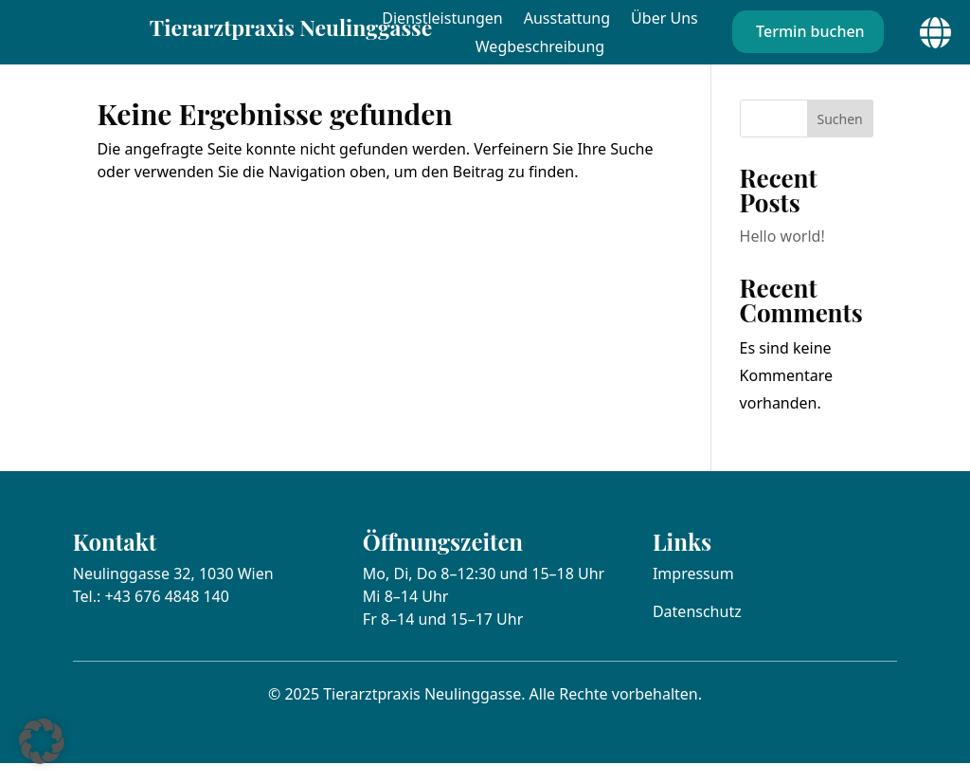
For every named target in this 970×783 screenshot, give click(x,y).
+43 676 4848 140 (166, 615)
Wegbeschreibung (540, 48)
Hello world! (782, 256)
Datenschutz (697, 630)
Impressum (693, 592)
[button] (41, 741)
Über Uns (664, 19)
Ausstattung (567, 19)
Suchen (840, 138)
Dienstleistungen (442, 19)
